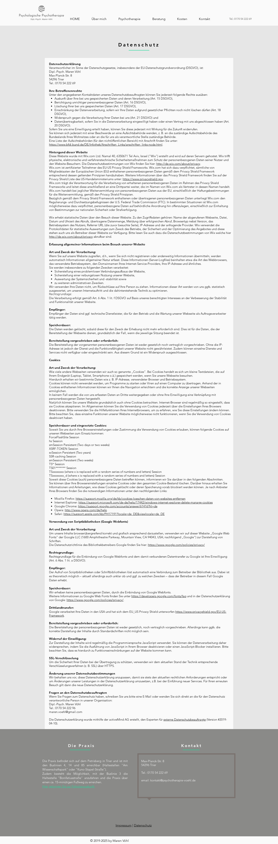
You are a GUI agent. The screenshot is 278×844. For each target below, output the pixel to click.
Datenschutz (143, 825)
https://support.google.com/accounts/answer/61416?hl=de (117, 506)
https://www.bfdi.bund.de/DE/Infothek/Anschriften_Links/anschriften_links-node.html (105, 144)
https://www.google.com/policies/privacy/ (176, 545)
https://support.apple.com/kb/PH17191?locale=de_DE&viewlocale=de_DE (114, 514)
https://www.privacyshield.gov (143, 179)
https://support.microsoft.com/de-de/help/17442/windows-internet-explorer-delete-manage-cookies (145, 502)
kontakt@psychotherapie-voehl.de (172, 780)
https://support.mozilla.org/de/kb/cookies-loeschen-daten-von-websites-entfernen (130, 498)
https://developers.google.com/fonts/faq (158, 596)
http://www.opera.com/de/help (86, 510)
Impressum (124, 825)
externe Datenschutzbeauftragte (184, 719)
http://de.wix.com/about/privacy (178, 164)
